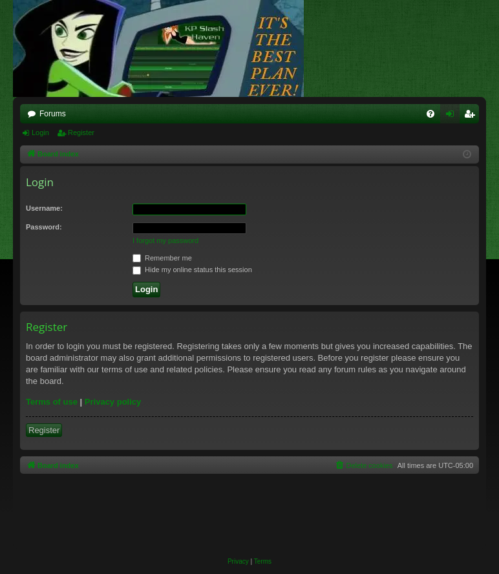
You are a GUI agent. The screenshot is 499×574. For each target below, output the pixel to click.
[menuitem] (430, 113)
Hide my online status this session (192, 269)
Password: (44, 227)
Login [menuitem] (453, 116)
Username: (44, 208)
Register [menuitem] (472, 116)
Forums (52, 113)
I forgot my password (165, 240)
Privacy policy (113, 402)
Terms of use (52, 402)
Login (40, 132)
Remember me (162, 258)
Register (81, 132)
